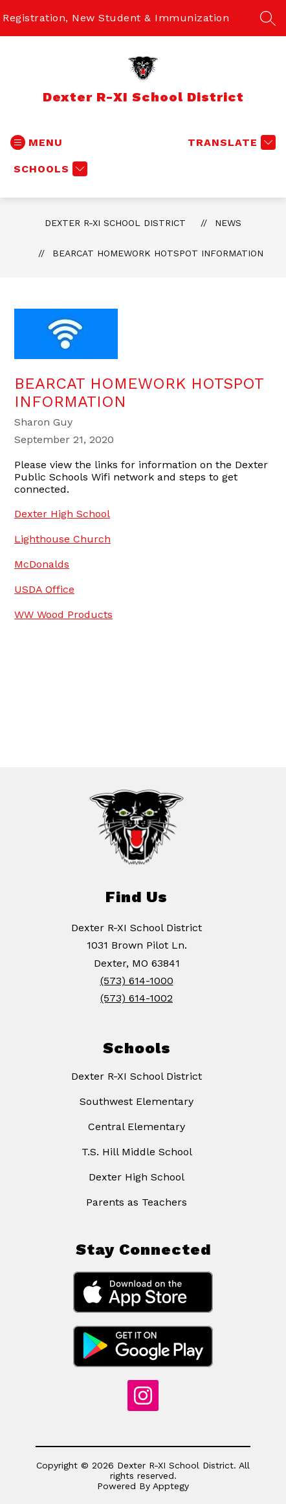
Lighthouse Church (62, 539)
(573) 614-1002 (136, 998)
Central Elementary (136, 1126)
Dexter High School (62, 514)
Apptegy (171, 1486)
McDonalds (41, 564)
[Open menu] (36, 142)
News (228, 223)
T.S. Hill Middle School (137, 1152)
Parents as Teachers (136, 1202)
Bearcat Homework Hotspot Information (157, 253)
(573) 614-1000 (136, 980)
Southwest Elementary (136, 1101)
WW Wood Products (63, 614)
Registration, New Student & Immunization (116, 18)
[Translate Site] (230, 142)
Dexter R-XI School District (115, 223)
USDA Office (44, 589)
